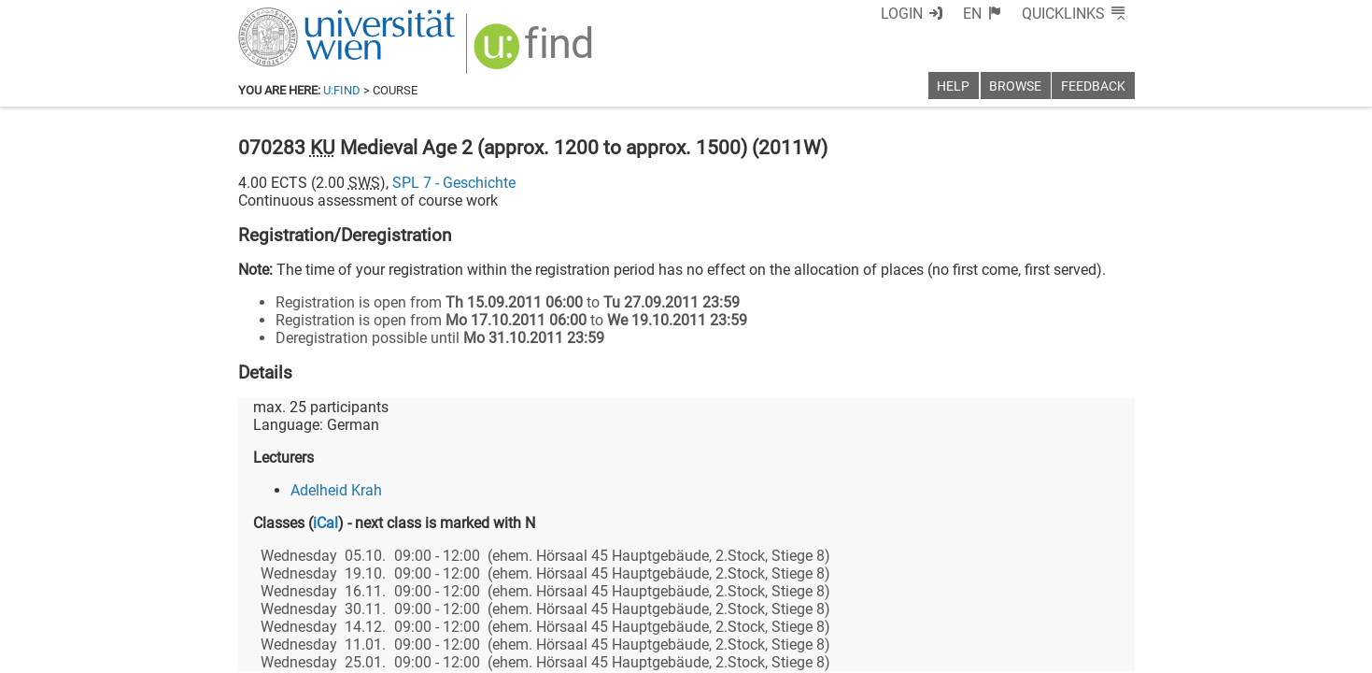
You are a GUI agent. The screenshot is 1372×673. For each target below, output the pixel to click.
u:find (342, 90)
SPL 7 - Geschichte (454, 183)
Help (953, 86)
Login (902, 13)
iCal (325, 523)
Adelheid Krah (336, 490)
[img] (535, 53)
